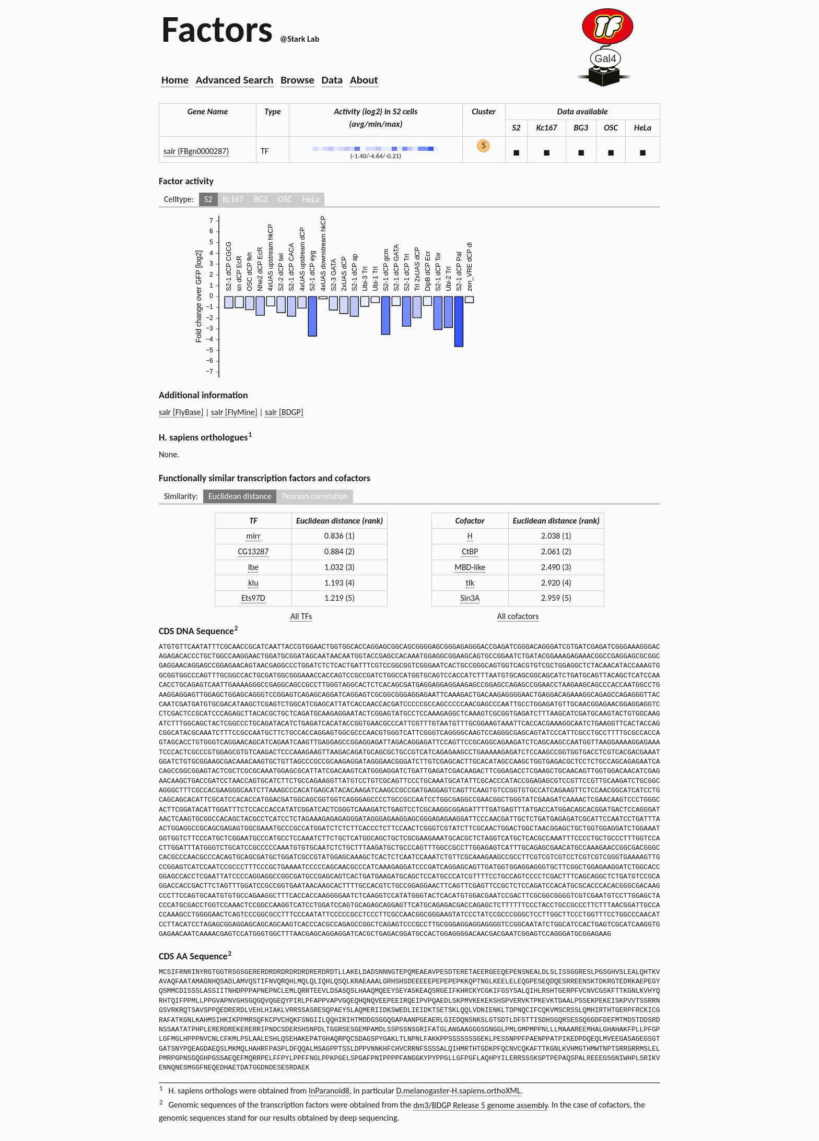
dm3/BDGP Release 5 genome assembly (480, 1105)
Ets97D (253, 598)
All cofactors (518, 616)
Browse (297, 80)
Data (332, 80)
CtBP (470, 551)
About (364, 80)
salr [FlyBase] (181, 412)
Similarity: (181, 496)
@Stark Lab (299, 39)
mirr (253, 536)
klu (253, 583)
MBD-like (469, 567)
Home (175, 80)
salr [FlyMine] (234, 412)
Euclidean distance (240, 496)
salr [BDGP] (284, 412)
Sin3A (469, 598)
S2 (208, 199)
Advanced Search (235, 80)
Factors (217, 29)
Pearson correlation (315, 496)
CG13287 (253, 551)
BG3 (261, 199)
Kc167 (233, 199)
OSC (285, 199)
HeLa (310, 199)
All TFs (301, 616)
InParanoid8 (329, 1091)
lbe (253, 567)
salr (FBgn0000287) (196, 151)
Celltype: (179, 199)
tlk (470, 583)
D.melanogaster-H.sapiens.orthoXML (458, 1091)
